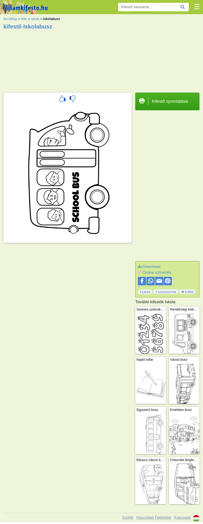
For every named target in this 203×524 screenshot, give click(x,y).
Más (24, 19)
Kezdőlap (10, 19)
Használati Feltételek (153, 518)
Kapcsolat (182, 518)
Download (152, 266)
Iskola (35, 19)
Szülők (127, 518)
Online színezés (157, 272)
